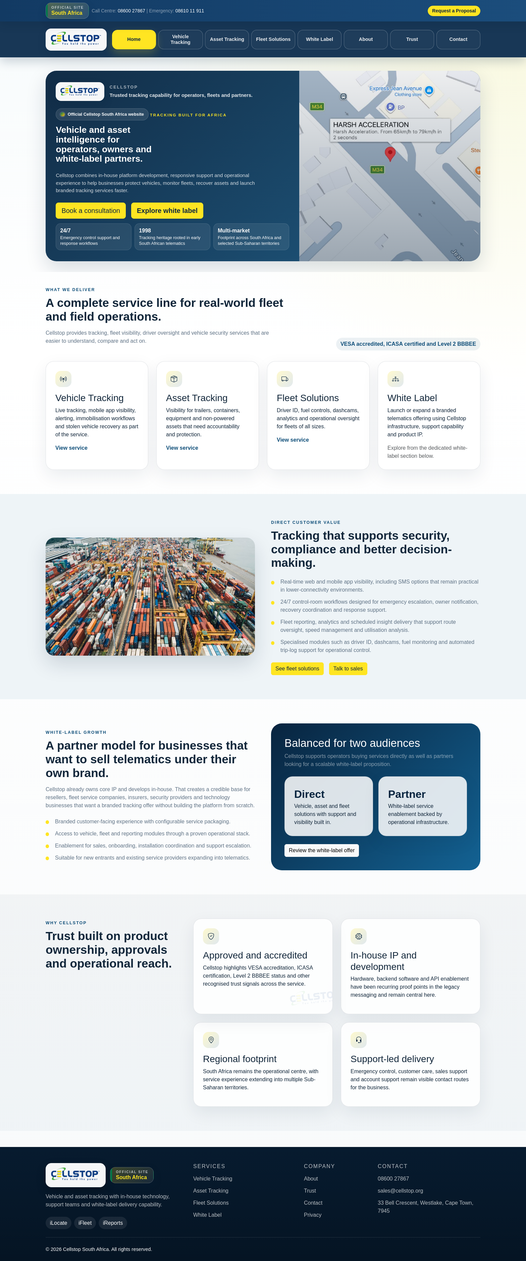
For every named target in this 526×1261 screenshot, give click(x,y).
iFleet (85, 1223)
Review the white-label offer (322, 850)
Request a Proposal (454, 10)
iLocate (58, 1223)
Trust (412, 39)
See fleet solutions (297, 668)
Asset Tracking (227, 39)
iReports (113, 1223)
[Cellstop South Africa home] (76, 39)
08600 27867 (131, 10)
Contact (459, 39)
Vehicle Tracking (180, 39)
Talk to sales (348, 668)
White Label (319, 39)
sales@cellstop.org (400, 1191)
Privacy (312, 1215)
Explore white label (167, 210)
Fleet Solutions (273, 39)
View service (71, 448)
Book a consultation (90, 210)
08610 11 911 (189, 10)
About (366, 39)
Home (134, 39)
